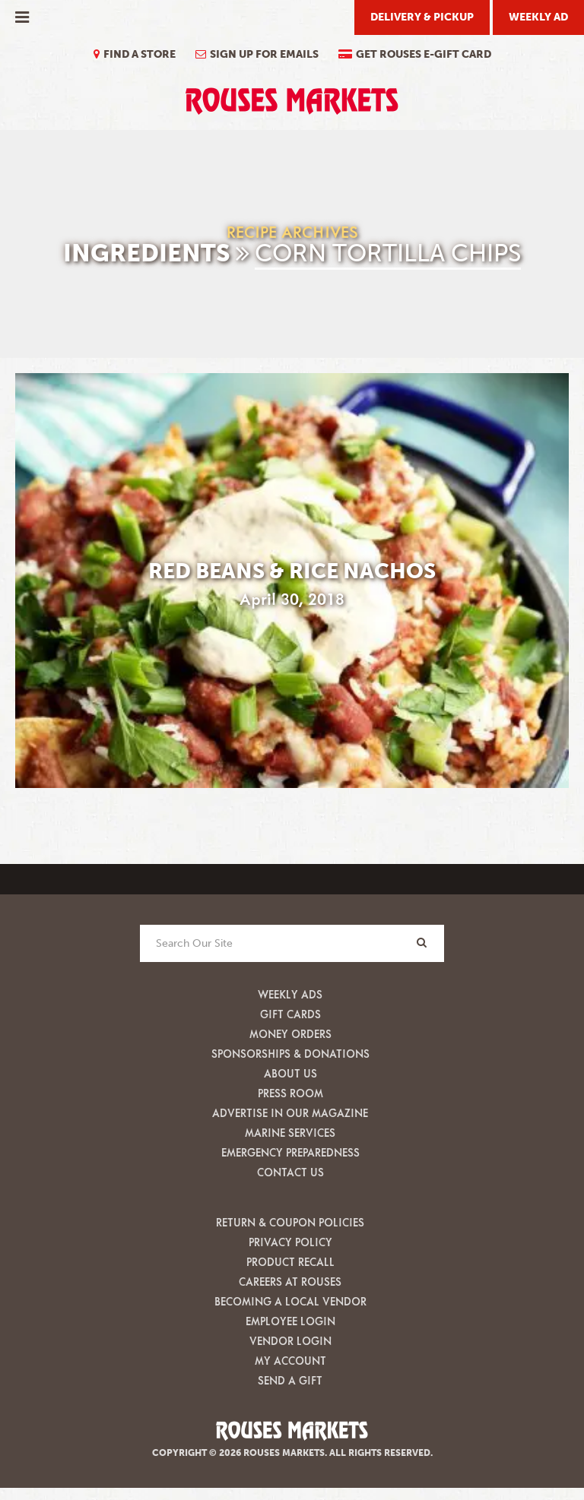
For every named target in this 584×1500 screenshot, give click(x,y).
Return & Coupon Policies (290, 1222)
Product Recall (290, 1262)
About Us (290, 1073)
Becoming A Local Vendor (290, 1301)
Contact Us (290, 1172)
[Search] (421, 942)
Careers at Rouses (290, 1281)
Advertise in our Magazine (290, 1113)
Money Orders (290, 1034)
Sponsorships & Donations (290, 1053)
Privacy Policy (290, 1242)
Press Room (290, 1093)
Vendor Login (290, 1341)
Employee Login (290, 1321)
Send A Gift (290, 1380)
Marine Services (290, 1132)
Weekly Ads (290, 994)
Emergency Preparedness (290, 1152)
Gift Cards (290, 1014)
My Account (290, 1360)
